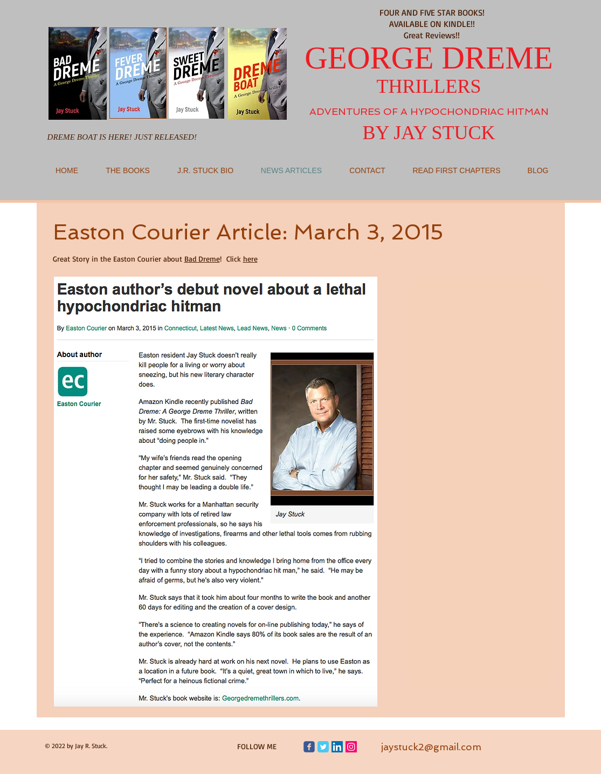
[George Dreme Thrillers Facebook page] (309, 746)
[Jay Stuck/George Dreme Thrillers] (323, 746)
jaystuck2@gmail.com (431, 746)
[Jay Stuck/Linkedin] (337, 746)
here (250, 258)
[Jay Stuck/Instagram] (351, 746)
